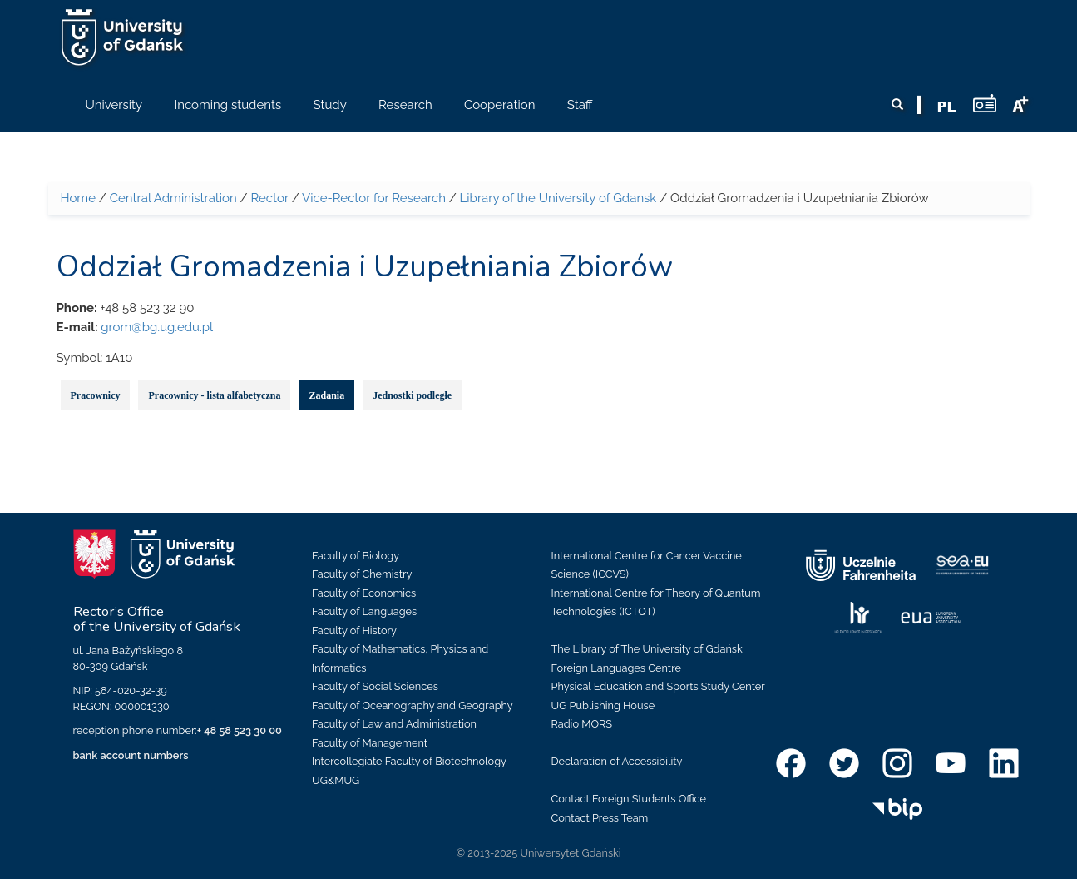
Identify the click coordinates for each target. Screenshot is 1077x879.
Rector (270, 198)
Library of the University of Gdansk (558, 198)
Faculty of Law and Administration (394, 724)
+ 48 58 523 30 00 (239, 730)
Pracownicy (96, 395)
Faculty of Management (369, 743)
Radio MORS (582, 724)
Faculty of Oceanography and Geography (412, 705)
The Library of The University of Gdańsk (647, 649)
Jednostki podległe (412, 395)
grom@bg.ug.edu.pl (157, 327)
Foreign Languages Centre (616, 668)
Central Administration (173, 198)
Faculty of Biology (355, 555)
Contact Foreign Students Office (629, 798)
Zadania (326, 395)
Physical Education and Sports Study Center (658, 686)
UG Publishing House (603, 705)
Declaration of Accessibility (617, 761)
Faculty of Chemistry (362, 574)
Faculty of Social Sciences (375, 686)
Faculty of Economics (364, 593)
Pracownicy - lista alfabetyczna (214, 395)
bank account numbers (131, 755)
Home (78, 198)
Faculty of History (354, 630)
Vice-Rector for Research (374, 198)
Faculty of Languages (364, 611)
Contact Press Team (600, 818)
